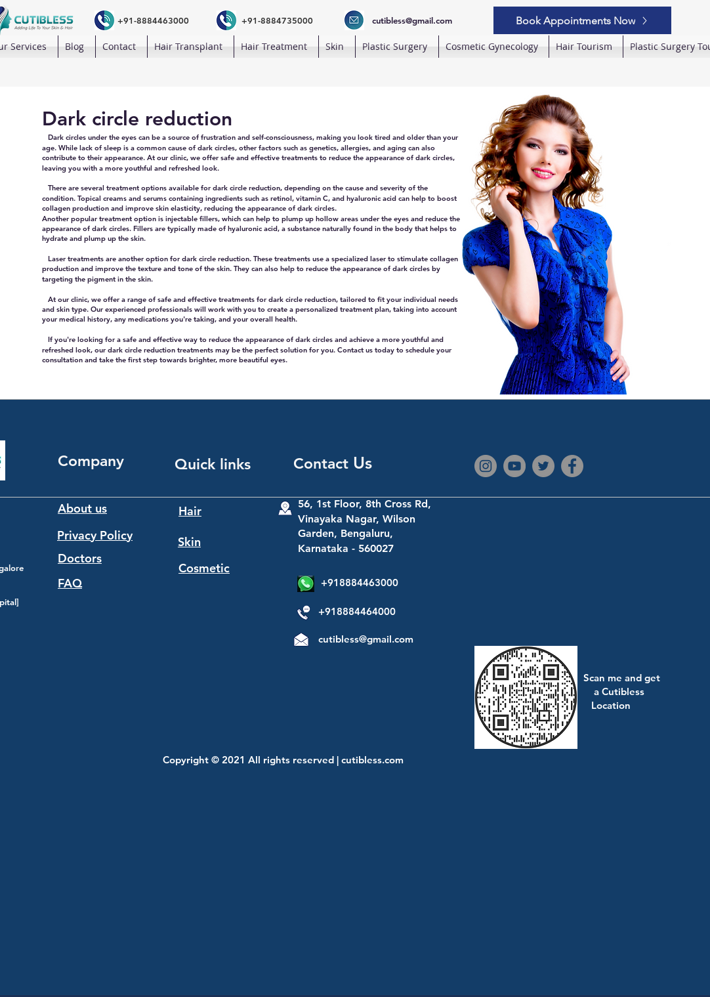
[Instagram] (485, 466)
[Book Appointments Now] (582, 20)
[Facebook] (572, 466)
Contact (323, 463)
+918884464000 (357, 611)
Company (91, 461)
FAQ (70, 583)
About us (82, 508)
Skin (189, 541)
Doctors (80, 558)
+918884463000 (359, 582)
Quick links (213, 464)
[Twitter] (543, 466)
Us (362, 463)
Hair (189, 511)
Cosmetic (204, 568)
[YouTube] (514, 466)
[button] (191, 46)
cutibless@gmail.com (365, 639)
